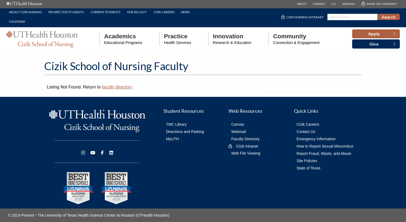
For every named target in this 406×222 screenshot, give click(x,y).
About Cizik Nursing (25, 12)
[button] (376, 34)
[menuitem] (120, 39)
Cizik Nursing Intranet (305, 17)
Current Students (105, 12)
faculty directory (117, 87)
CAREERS (319, 3)
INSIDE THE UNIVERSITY (381, 3)
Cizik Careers (163, 12)
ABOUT (301, 3)
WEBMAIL (348, 3)
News (185, 12)
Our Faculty (137, 12)
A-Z (333, 3)
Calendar (17, 21)
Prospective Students (66, 12)
